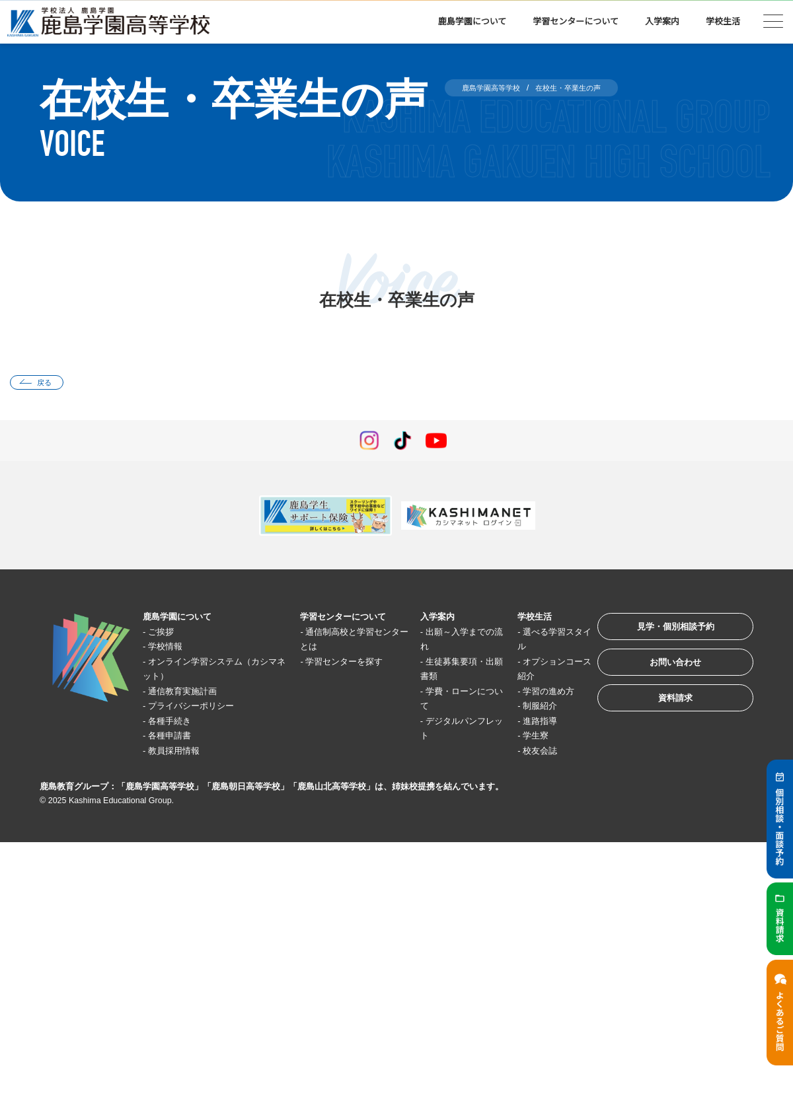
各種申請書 (176, 738)
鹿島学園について (472, 21)
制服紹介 (525, 709)
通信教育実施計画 (191, 693)
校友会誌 (525, 753)
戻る (50, 384)
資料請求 (663, 715)
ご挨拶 (166, 634)
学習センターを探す (344, 664)
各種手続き (176, 723)
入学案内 (662, 21)
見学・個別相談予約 (663, 633)
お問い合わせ (663, 674)
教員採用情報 (181, 753)
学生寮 (520, 738)
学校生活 (723, 21)
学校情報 (171, 649)
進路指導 (525, 723)
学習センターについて (576, 21)
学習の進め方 (534, 693)
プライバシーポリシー (200, 709)
